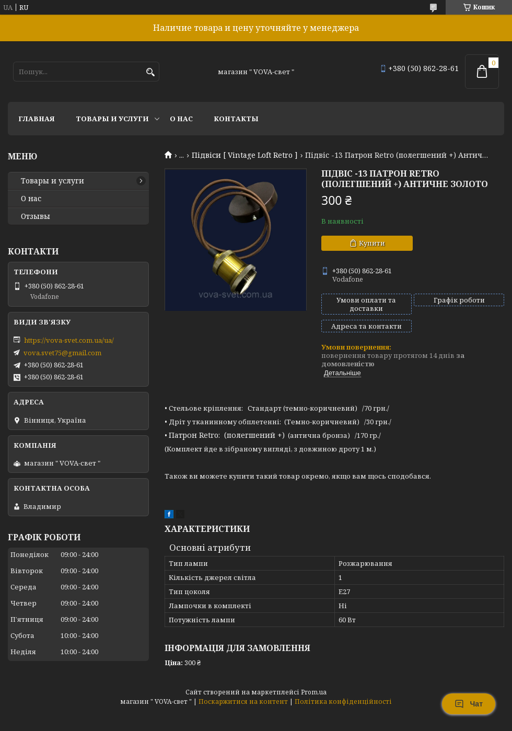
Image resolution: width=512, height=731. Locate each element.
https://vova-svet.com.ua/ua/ (69, 340)
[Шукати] (150, 72)
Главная (36, 118)
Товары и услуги (112, 118)
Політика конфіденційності (343, 701)
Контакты (236, 118)
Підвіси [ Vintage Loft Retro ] (245, 155)
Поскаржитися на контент (243, 701)
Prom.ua (314, 692)
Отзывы (35, 216)
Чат (469, 704)
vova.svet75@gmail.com (62, 353)
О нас (181, 118)
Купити (372, 243)
